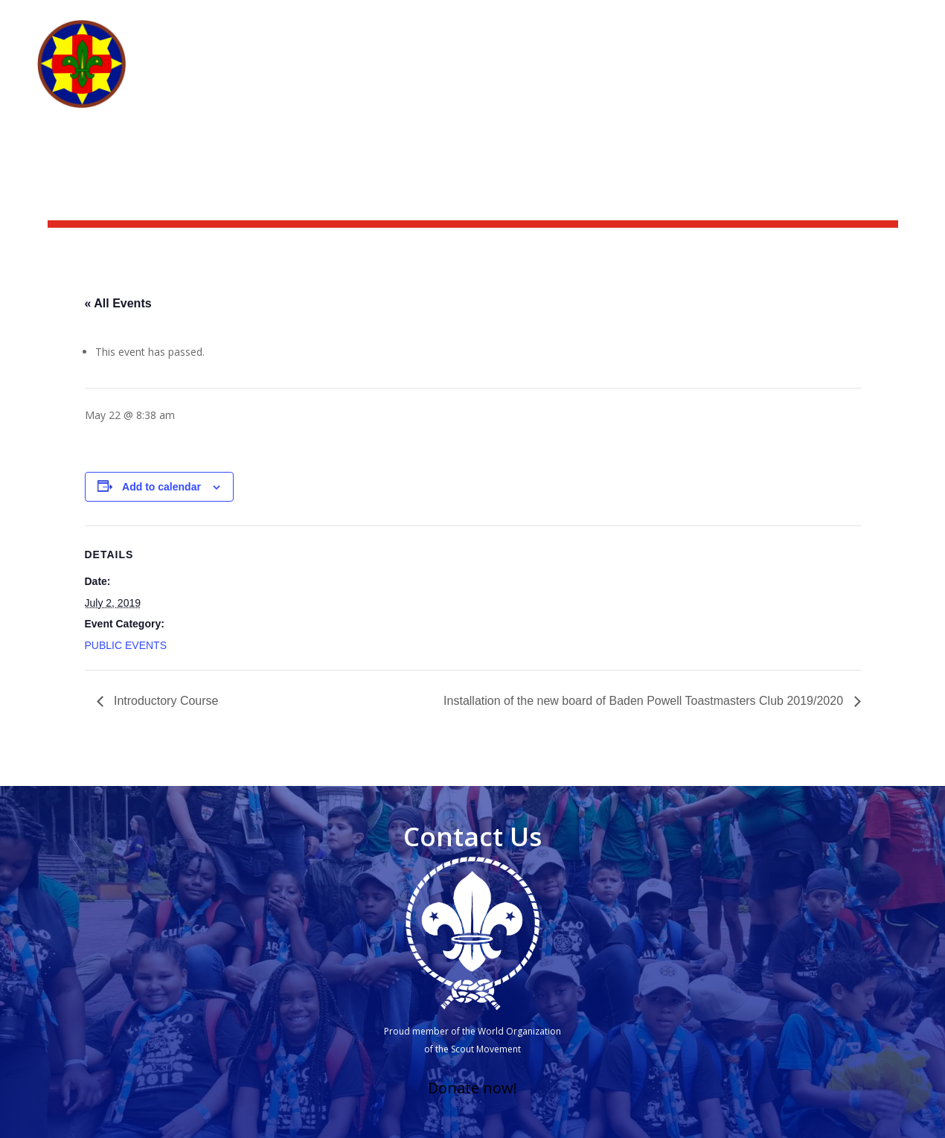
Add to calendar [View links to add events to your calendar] (161, 487)
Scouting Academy (854, 19)
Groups (761, 76)
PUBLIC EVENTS (126, 645)
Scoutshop (752, 19)
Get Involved (671, 76)
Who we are (480, 76)
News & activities (652, 19)
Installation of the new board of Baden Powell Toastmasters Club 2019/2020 (644, 700)
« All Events (118, 303)
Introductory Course (165, 700)
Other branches (846, 76)
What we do (581, 76)
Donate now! (472, 1088)
